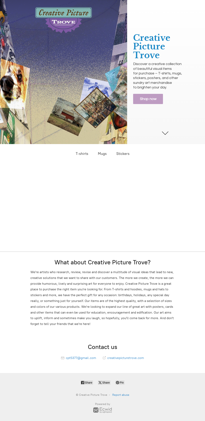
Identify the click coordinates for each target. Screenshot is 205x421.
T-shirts (82, 153)
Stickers (123, 153)
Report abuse (120, 395)
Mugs (102, 153)
